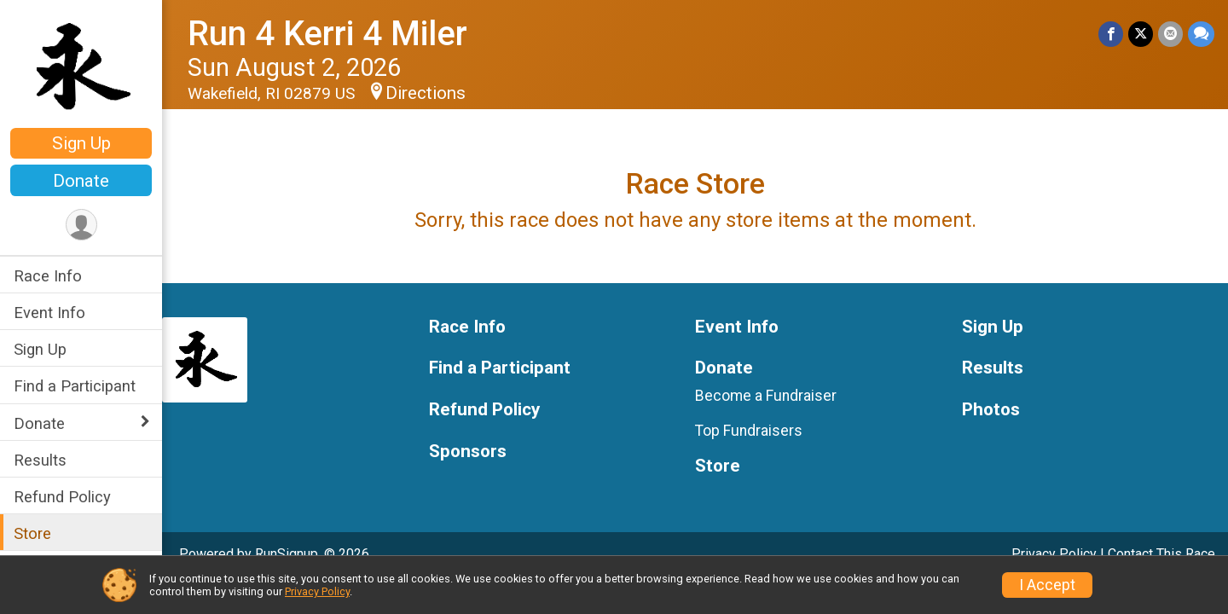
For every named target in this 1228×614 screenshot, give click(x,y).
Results (40, 460)
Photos (991, 410)
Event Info (49, 312)
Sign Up (81, 143)
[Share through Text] (1201, 33)
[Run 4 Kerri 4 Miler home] (81, 65)
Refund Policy (62, 497)
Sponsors (468, 451)
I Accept (1047, 585)
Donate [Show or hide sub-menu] (39, 423)
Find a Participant (75, 386)
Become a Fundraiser (766, 395)
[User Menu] (81, 224)
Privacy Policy (1054, 554)
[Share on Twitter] (1140, 33)
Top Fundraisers (748, 430)
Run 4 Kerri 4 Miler (327, 34)
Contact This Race (1161, 554)
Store (32, 533)
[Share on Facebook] (1110, 33)
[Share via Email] (1170, 33)
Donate (81, 181)
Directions (425, 93)
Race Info (48, 276)
